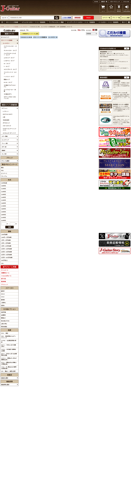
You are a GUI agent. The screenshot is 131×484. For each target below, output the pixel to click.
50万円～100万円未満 (6, 257)
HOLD (3, 294)
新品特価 (3, 281)
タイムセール (4, 270)
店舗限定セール (5, 272)
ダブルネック (6, 123)
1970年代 (3, 206)
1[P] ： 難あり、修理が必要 (8, 371)
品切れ (3, 305)
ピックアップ (5, 140)
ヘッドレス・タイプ (9, 76)
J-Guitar (10, 8)
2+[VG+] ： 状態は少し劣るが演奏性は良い (9, 359)
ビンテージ (4, 173)
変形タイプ (7, 79)
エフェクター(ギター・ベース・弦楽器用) (33, 22)
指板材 (3, 150)
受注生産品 (4, 326)
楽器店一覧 (104, 1)
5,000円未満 (4, 234)
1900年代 (3, 185)
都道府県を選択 (5, 384)
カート (103, 8)
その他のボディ (8, 94)
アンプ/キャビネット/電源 (56, 22)
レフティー (6, 111)
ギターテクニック (115, 1)
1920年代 (3, 191)
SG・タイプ (7, 63)
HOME (96, 1)
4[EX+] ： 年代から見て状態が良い (8, 345)
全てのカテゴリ (5, 37)
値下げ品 (3, 278)
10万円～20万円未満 (6, 248)
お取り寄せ (4, 323)
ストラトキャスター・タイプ (10, 47)
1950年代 (3, 200)
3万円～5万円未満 (5, 243)
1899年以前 (4, 183)
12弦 (4, 117)
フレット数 (5, 143)
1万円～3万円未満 (5, 240)
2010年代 (3, 217)
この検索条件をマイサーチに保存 (29, 33)
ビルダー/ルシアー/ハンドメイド (9, 129)
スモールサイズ (7, 125)
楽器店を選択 (4, 378)
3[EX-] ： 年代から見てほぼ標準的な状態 (9, 354)
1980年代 (3, 208)
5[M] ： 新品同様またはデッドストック (8, 337)
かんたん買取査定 (119, 8)
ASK (2, 263)
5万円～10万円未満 (6, 246)
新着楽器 (78, 17)
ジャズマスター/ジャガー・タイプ (10, 54)
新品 (2, 167)
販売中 (3, 291)
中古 (2, 170)
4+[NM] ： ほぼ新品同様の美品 (8, 341)
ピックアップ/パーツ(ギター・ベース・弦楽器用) (81, 22)
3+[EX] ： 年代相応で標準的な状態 (8, 350)
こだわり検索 (66, 17)
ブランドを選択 (5, 161)
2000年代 (3, 214)
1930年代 (3, 194)
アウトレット (4, 284)
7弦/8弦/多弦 (6, 120)
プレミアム (4, 176)
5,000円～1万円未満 (6, 237)
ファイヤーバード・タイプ (10, 73)
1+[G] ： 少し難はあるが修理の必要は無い (8, 367)
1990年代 (3, 211)
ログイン (127, 8)
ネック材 (4, 154)
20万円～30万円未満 (6, 251)
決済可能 (3, 312)
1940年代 (3, 197)
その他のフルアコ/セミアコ (10, 86)
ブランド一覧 (116, 17)
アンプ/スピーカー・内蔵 (10, 90)
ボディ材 (4, 147)
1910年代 (3, 188)
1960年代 (3, 203)
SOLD (2, 296)
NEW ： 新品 (4, 333)
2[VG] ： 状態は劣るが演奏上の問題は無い (8, 363)
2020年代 (3, 220)
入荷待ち (3, 302)
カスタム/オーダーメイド (9, 133)
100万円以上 (4, 260)
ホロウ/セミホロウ (7, 114)
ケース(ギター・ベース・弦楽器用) (108, 22)
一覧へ (126, 48)
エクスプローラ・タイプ (10, 69)
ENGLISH (126, 1)
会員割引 (3, 315)
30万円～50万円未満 (6, 254)
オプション (5, 108)
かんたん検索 (126, 17)
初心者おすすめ (5, 321)
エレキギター (24, 26)
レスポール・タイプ (9, 60)
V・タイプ (6, 66)
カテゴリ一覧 (106, 17)
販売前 (3, 299)
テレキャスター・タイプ (10, 50)
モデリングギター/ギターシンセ (10, 97)
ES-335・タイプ (8, 82)
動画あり (3, 318)
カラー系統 (5, 136)
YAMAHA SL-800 (25, 37)
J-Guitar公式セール (6, 275)
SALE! (88, 17)
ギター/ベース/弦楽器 (12, 22)
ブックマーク (111, 8)
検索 (9, 227)
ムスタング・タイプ (9, 57)
